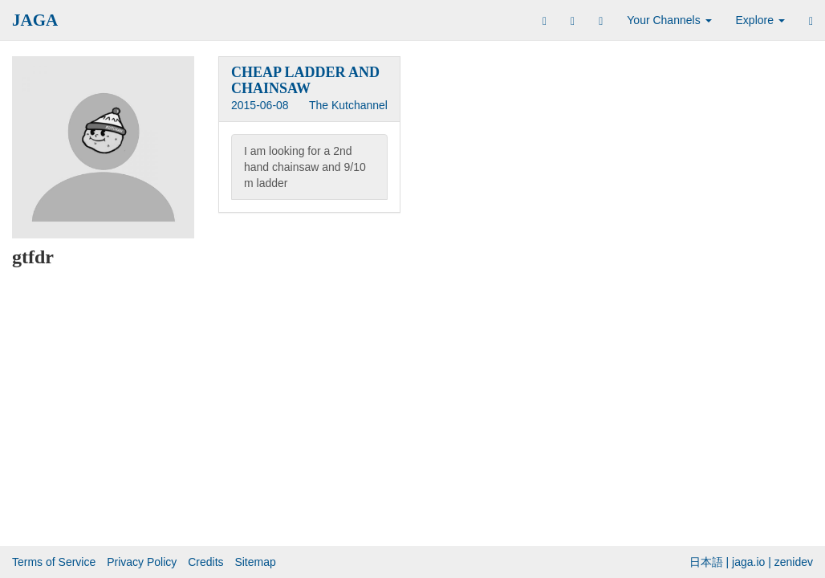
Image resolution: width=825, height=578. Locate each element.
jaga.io (748, 562)
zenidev (793, 562)
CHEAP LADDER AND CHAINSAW (305, 80)
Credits (205, 562)
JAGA (35, 20)
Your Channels (669, 20)
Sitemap (254, 562)
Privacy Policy (142, 562)
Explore (760, 20)
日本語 (706, 562)
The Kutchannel (348, 105)
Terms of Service (54, 562)
